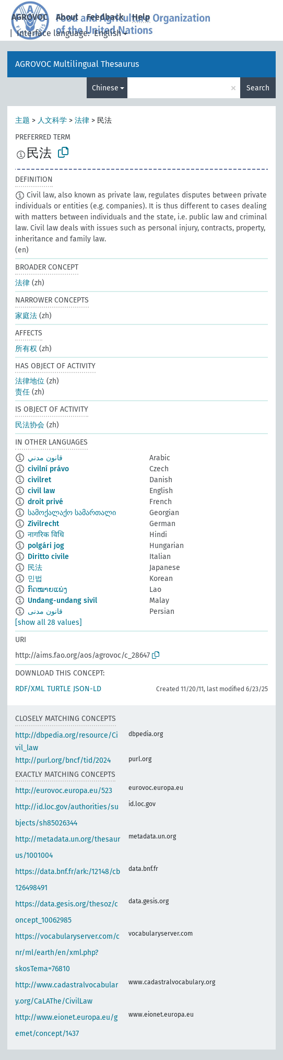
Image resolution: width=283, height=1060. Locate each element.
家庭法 (26, 315)
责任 (22, 392)
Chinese (105, 88)
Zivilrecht (43, 523)
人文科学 (52, 120)
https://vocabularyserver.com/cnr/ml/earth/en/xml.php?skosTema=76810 (67, 952)
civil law (41, 490)
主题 (22, 120)
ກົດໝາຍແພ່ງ (47, 589)
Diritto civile (48, 556)
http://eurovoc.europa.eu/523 (63, 790)
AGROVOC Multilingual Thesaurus (77, 64)
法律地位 (29, 381)
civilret (39, 479)
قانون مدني (45, 457)
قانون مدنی (45, 611)
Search (257, 88)
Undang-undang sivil (62, 600)
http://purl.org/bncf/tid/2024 (63, 760)
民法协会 (29, 425)
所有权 (26, 348)
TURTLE (58, 688)
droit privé (45, 501)
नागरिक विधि (46, 534)
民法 (35, 567)
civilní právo (48, 468)
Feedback (105, 17)
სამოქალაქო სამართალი (72, 512)
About (67, 17)
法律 (82, 120)
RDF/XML (29, 688)
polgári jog (46, 545)
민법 (35, 578)
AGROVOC (29, 17)
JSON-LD (87, 688)
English (107, 33)
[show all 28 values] (48, 622)
